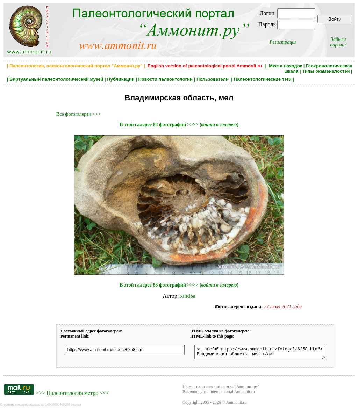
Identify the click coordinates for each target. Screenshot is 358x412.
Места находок (285, 65)
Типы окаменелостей (326, 71)
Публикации (120, 79)
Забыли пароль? (338, 42)
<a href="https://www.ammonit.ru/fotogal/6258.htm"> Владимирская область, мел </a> (266, 353)
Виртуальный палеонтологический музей (56, 79)
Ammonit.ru (236, 404)
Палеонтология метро (72, 395)
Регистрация (283, 42)
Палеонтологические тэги (263, 79)
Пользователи (213, 79)
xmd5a (187, 296)
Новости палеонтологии (165, 79)
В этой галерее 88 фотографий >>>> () (179, 124)
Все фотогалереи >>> (78, 114)
